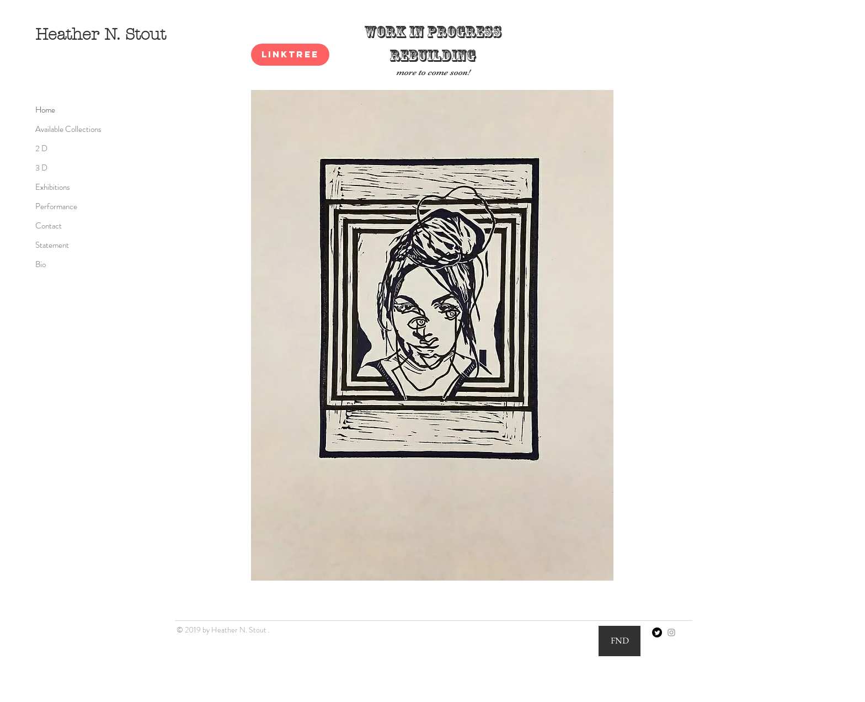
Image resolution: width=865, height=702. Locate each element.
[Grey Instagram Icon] (671, 632)
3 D (41, 168)
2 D (41, 148)
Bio (40, 264)
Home (45, 110)
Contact (48, 226)
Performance (56, 206)
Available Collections (68, 129)
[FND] (619, 641)
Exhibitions (52, 187)
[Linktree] (290, 55)
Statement (52, 245)
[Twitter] (657, 632)
